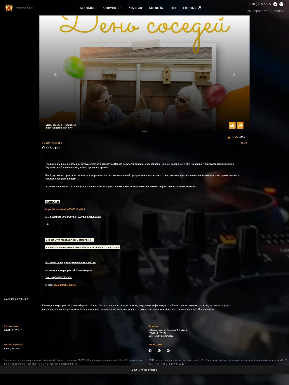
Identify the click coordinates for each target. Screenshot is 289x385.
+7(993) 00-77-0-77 (13, 348)
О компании (112, 8)
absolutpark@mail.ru (163, 336)
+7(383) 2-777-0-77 (259, 4)
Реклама (192, 8)
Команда (135, 8)
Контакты (156, 8)
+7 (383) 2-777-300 (157, 333)
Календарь (88, 8)
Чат (173, 8)
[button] (55, 74)
